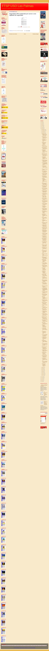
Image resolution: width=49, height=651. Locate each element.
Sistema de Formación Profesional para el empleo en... (44, 297)
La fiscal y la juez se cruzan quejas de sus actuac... (44, 204)
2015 (42, 128)
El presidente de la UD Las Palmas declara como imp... (44, 251)
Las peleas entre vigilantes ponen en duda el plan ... (44, 226)
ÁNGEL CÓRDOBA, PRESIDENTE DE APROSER (44, 281)
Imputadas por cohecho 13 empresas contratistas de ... (44, 272)
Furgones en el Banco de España (44, 146)
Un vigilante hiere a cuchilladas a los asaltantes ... (44, 312)
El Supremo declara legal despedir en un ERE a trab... (44, 191)
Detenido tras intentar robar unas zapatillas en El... (44, 286)
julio (42, 368)
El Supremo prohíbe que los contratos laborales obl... (44, 174)
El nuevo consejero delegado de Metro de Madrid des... (44, 161)
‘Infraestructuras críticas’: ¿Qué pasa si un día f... (44, 196)
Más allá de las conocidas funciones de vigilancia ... (44, 364)
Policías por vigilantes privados (44, 169)
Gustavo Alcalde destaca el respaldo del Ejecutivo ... (44, 143)
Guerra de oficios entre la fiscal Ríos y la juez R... (44, 199)
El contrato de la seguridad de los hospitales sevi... (44, 348)
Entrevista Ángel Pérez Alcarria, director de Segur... (44, 275)
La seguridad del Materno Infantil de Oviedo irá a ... (44, 350)
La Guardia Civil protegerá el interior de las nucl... (44, 332)
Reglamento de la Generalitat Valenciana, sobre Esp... (44, 215)
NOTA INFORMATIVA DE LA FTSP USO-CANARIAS (44, 202)
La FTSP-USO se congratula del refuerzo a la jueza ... (44, 166)
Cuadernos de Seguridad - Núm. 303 (44, 221)
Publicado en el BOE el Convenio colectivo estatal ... (44, 223)
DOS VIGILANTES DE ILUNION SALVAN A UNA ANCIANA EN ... (44, 239)
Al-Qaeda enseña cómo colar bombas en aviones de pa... (44, 353)
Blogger (34, 647)
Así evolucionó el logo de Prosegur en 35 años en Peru (45, 394)
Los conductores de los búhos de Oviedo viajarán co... (44, 242)
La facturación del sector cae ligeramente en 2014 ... (44, 140)
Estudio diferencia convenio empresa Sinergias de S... (44, 148)
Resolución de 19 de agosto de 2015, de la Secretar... (44, 301)
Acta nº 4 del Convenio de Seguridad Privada (44, 323)
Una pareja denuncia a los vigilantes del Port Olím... (44, 344)
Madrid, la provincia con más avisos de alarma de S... (44, 189)
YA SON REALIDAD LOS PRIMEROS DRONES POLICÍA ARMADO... (44, 289)
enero (43, 375)
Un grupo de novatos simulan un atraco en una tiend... (44, 234)
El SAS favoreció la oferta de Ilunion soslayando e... (44, 356)
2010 (42, 381)
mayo (43, 370)
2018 (42, 125)
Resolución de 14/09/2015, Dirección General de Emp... (44, 151)
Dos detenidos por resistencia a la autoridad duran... (44, 236)
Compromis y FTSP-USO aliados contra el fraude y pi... (44, 248)
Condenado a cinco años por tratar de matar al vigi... (44, 228)
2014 (42, 376)
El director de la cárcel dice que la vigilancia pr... (44, 137)
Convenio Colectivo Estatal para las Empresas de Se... (44, 209)
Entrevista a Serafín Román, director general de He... (44, 245)
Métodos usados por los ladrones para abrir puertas (44, 295)
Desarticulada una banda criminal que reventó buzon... (44, 155)
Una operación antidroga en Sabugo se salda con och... (44, 158)
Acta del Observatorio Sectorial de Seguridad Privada (44, 321)
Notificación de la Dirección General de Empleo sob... (44, 318)
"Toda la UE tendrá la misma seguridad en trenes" (44, 362)
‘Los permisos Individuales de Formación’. (44, 207)
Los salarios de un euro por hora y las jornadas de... (44, 194)
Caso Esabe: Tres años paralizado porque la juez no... (44, 177)
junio (42, 369)
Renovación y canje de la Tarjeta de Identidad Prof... (44, 186)
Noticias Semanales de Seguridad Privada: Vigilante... (44, 184)
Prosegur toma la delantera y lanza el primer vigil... (44, 135)
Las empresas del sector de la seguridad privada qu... (44, 359)
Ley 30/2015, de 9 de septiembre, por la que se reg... (44, 292)
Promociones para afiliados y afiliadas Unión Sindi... (44, 266)
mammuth (26, 647)
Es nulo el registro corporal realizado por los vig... (44, 263)
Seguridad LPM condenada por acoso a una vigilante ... (44, 260)
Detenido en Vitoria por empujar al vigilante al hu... (44, 303)
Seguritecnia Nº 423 (44, 153)
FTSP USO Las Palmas (17, 6)
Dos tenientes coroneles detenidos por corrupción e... (44, 269)
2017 (42, 126)
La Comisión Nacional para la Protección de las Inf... (44, 277)
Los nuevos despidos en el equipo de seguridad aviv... (44, 335)
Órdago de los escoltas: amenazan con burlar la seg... (44, 326)
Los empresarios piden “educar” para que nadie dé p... (44, 329)
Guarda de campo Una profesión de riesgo (44, 218)
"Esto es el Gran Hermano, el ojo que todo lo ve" (44, 309)
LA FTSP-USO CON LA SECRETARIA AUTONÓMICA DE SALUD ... (44, 163)
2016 (42, 127)
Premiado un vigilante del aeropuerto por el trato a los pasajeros (43, 385)
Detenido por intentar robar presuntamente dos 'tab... (44, 254)
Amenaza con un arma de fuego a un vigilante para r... (44, 283)
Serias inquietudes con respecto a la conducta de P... (44, 172)
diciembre (43, 129)
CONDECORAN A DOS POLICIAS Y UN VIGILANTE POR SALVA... (44, 231)
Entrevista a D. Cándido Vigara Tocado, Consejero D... (44, 341)
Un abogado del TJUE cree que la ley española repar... (44, 338)
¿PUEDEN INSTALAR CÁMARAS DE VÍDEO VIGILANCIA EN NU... (44, 180)
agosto (43, 367)
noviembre (43, 130)
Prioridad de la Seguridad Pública (44, 307)
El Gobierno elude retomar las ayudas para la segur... (44, 314)
